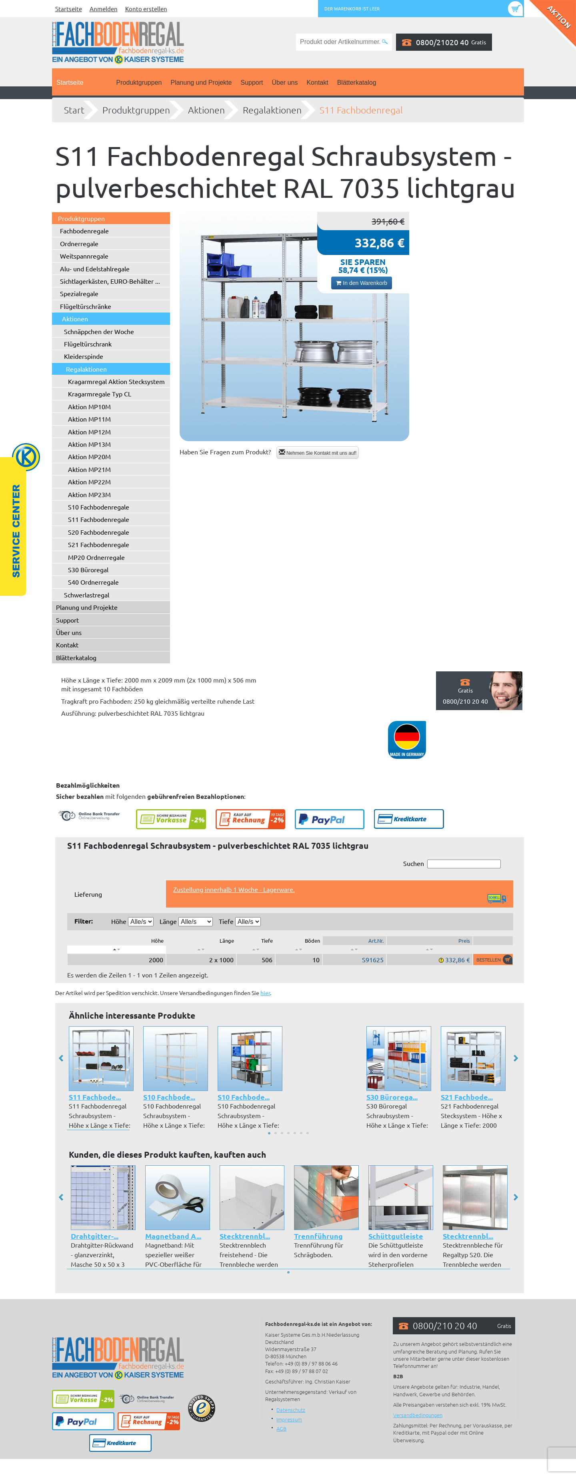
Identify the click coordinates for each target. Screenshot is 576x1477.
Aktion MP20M (89, 456)
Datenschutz (290, 1409)
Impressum (289, 1419)
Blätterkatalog (356, 82)
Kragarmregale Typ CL (99, 394)
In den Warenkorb (361, 283)
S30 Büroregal (88, 569)
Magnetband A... (173, 1235)
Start (74, 109)
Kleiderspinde (83, 356)
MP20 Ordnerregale (96, 557)
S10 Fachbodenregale (98, 507)
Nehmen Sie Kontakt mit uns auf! (318, 452)
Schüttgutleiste (395, 1235)
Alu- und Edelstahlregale (95, 269)
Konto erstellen (146, 8)
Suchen (452, 863)
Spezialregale (79, 293)
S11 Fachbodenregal (361, 109)
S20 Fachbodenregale (98, 532)
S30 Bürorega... (392, 1096)
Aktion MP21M (89, 469)
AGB (281, 1428)
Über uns (285, 82)
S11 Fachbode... (95, 1096)
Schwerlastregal (86, 595)
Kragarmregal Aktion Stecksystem (116, 381)
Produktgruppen (139, 82)
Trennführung (318, 1235)
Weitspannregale (84, 256)
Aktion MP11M (89, 419)
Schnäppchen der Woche (99, 331)
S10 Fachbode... (169, 1096)
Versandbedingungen (417, 1415)
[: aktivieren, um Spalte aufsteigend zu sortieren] (201, 949)
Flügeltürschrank (88, 344)
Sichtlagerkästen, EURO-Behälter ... (110, 281)
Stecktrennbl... (244, 1235)
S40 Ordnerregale (93, 582)
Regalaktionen (272, 109)
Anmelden (104, 8)
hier (265, 992)
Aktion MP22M (89, 482)
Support (251, 82)
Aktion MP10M (89, 406)
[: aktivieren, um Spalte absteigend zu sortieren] (116, 949)
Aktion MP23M (89, 494)
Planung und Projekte (201, 82)
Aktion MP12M (89, 432)
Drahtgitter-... (94, 1235)
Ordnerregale (79, 243)
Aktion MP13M (89, 444)
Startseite (68, 8)
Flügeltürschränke (85, 306)
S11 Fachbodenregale (98, 519)
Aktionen (206, 109)
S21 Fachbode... (467, 1096)
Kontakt (317, 82)
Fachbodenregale (84, 231)
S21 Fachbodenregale (98, 544)
